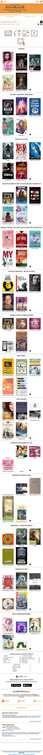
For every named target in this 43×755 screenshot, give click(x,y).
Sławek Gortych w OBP (8, 724)
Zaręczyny (14, 668)
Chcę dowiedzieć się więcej (14, 754)
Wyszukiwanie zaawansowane (7, 24)
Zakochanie (15, 671)
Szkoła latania (5, 658)
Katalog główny (10, 16)
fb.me (15, 735)
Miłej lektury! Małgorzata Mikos (10, 713)
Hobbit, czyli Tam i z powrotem (8, 657)
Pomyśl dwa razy (25, 662)
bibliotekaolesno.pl (35, 717)
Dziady (4, 661)
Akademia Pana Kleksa (17, 667)
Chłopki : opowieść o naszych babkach (28, 658)
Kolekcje (18, 24)
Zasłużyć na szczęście (16, 666)
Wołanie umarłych (25, 661)
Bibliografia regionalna (30, 16)
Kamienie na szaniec (6, 662)
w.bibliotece (35, 694)
